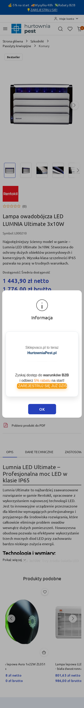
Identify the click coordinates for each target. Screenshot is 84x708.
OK (42, 409)
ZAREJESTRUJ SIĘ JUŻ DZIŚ (42, 386)
